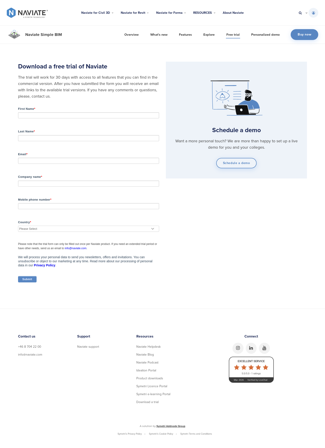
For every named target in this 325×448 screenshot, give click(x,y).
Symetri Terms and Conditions (196, 435)
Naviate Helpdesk (148, 347)
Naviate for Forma (171, 13)
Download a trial (147, 404)
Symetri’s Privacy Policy (130, 435)
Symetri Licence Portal (151, 387)
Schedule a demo (236, 163)
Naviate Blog (145, 355)
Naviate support (88, 347)
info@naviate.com (75, 249)
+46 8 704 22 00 (30, 347)
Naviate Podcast (147, 364)
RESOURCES (207, 13)
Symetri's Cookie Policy (161, 435)
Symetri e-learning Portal (153, 395)
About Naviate (238, 13)
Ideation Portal (146, 371)
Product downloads (149, 380)
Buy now (304, 34)
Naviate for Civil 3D (92, 13)
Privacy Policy (44, 266)
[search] (300, 13)
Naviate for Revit (132, 13)
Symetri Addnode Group (171, 427)
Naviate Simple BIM (43, 34)
